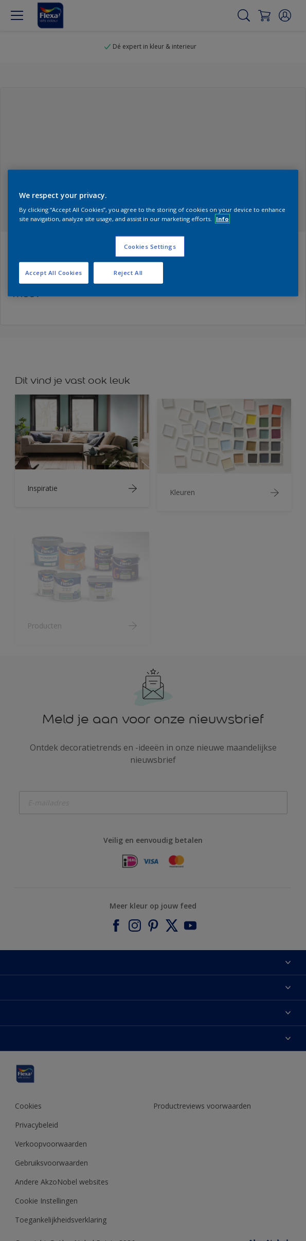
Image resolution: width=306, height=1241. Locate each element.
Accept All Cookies (53, 273)
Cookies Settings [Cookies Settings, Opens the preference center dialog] (150, 246)
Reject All (128, 273)
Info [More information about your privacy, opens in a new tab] (222, 218)
